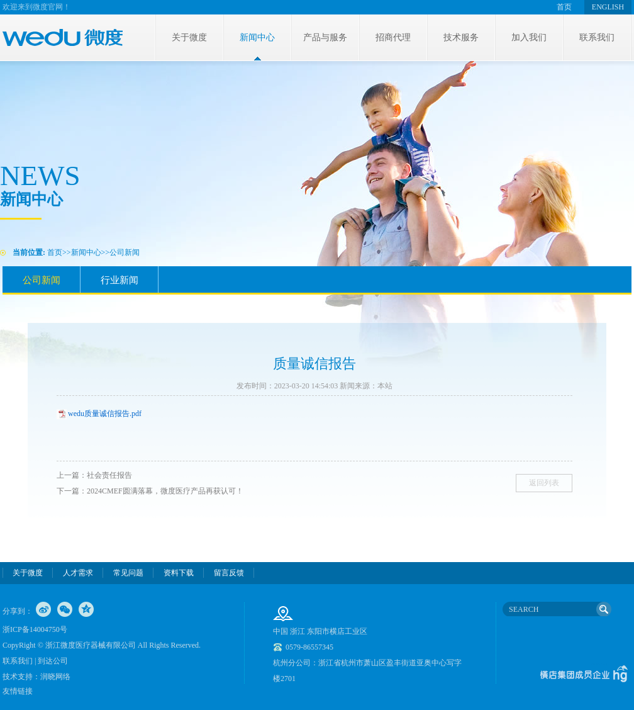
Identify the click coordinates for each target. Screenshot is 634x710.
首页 (564, 7)
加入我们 (529, 37)
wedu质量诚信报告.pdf (105, 413)
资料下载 (179, 572)
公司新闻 (124, 252)
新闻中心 (257, 37)
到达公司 (53, 660)
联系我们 (597, 37)
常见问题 (128, 572)
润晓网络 (55, 676)
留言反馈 (229, 572)
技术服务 (461, 37)
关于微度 (189, 37)
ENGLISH (608, 7)
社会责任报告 (109, 475)
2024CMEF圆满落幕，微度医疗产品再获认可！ (165, 491)
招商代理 (393, 37)
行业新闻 (119, 280)
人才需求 (78, 572)
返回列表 (544, 482)
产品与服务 (325, 37)
